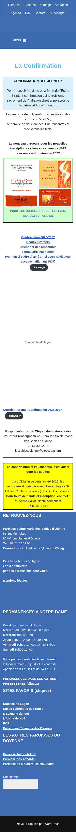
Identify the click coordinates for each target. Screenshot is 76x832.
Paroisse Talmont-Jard (19, 754)
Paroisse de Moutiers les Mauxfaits (28, 764)
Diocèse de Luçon (16, 703)
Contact (40, 13)
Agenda (16, 13)
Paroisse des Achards (19, 759)
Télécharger (57, 13)
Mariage (45, 4)
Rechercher (11, 776)
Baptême (30, 4)
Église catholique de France (23, 708)
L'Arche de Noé (14, 718)
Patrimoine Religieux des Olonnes (27, 728)
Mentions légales (15, 580)
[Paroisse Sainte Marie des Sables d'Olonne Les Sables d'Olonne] (38, 29)
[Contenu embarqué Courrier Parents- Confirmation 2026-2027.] (38, 342)
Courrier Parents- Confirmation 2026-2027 (32, 409)
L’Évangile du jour (16, 713)
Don (28, 13)
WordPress (51, 824)
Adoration (61, 4)
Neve (20, 824)
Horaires (14, 4)
